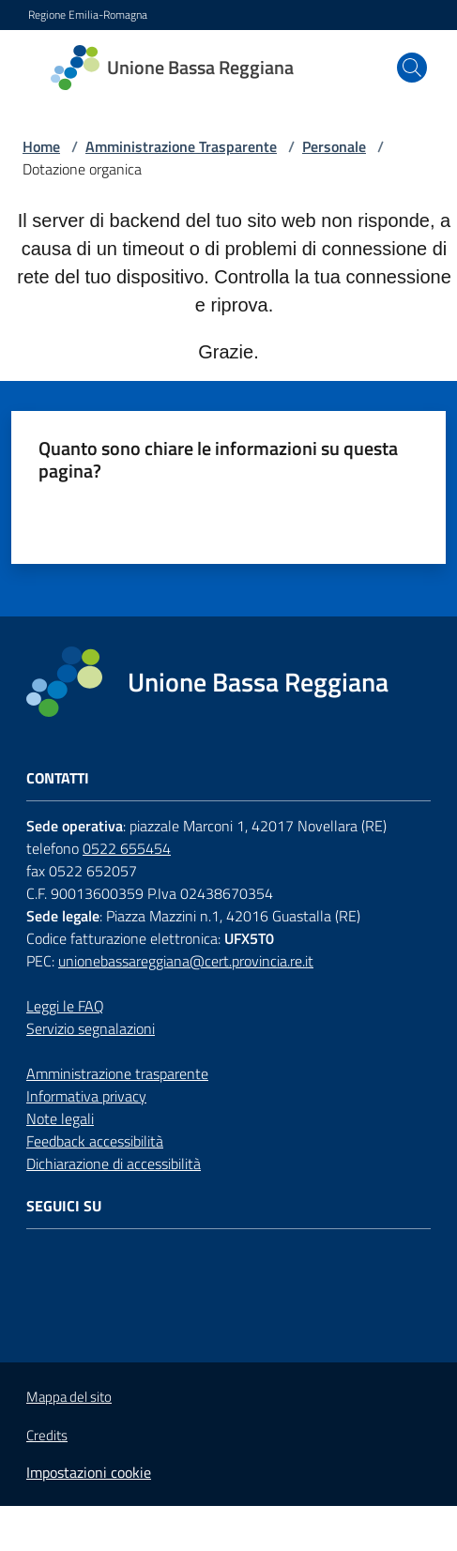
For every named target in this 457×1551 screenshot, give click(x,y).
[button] (412, 67)
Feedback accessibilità (94, 1141)
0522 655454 (127, 848)
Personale (334, 146)
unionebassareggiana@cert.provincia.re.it (185, 961)
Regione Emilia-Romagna (87, 15)
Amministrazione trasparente (117, 1073)
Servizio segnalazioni (90, 1028)
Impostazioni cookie (88, 1472)
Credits (47, 1435)
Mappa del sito (69, 1396)
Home (41, 146)
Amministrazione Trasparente (181, 146)
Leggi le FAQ (65, 1006)
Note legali (60, 1118)
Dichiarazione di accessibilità (113, 1163)
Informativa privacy (86, 1096)
